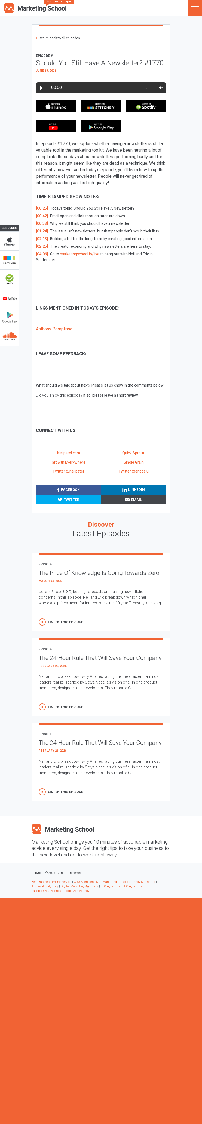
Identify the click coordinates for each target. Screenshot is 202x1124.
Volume (159, 87)
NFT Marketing (106, 882)
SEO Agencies (110, 886)
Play (41, 88)
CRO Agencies (84, 882)
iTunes (9, 241)
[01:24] (42, 231)
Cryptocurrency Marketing (137, 882)
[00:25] (42, 208)
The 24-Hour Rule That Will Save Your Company (100, 657)
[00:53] (42, 223)
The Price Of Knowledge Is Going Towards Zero (99, 573)
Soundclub (9, 336)
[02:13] (42, 239)
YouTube (9, 298)
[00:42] (42, 216)
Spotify (9, 279)
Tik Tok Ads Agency (45, 886)
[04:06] (42, 254)
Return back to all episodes (59, 38)
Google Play (9, 317)
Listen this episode (65, 622)
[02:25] (42, 246)
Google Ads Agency (76, 891)
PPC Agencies (132, 886)
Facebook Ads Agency (46, 891)
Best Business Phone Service (51, 882)
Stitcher (9, 260)
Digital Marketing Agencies (79, 886)
